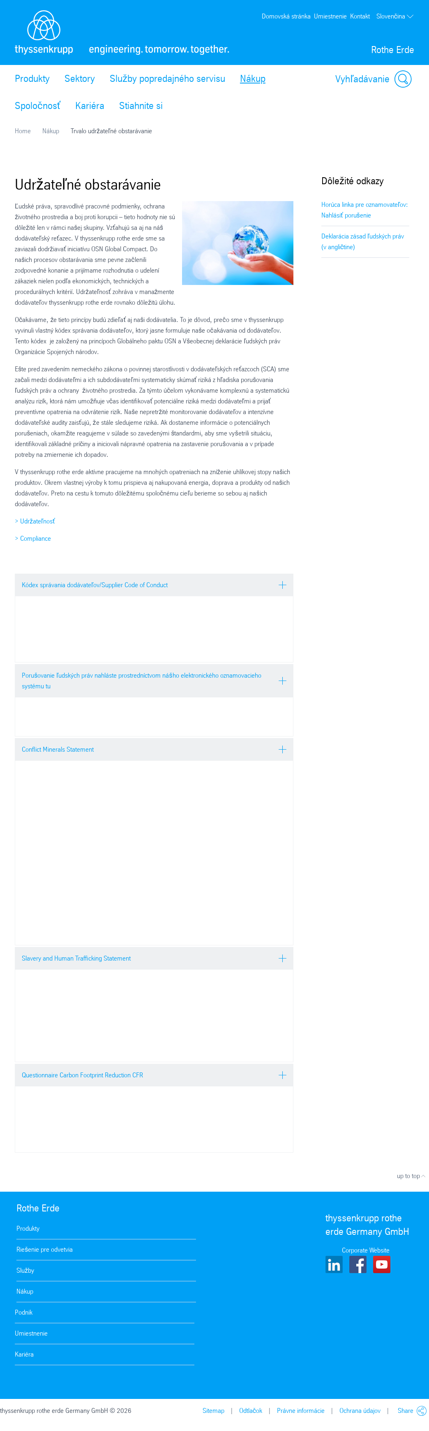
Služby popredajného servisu (167, 78)
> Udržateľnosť (35, 521)
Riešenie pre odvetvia (44, 1249)
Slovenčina (395, 16)
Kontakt (360, 16)
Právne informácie (301, 1411)
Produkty (32, 78)
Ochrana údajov (360, 1411)
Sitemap (213, 1411)
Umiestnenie (330, 16)
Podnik (23, 1312)
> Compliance (33, 538)
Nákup (252, 78)
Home (23, 131)
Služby (25, 1270)
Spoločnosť (37, 105)
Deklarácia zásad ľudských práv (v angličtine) (362, 241)
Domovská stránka (286, 16)
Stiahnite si (141, 105)
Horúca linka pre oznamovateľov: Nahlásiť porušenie (364, 210)
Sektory (80, 78)
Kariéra (89, 105)
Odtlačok (250, 1411)
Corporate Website (366, 1250)
